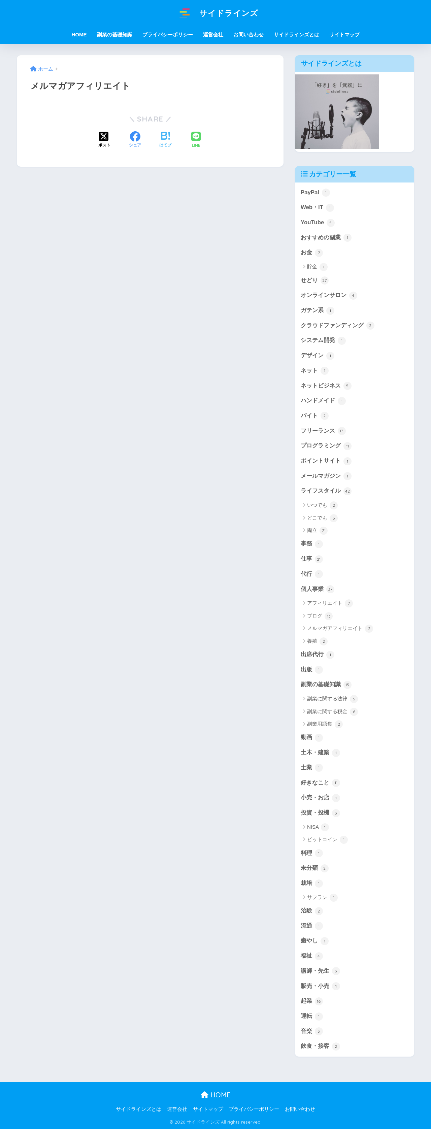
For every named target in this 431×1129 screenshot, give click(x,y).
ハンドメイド (323, 401)
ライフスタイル (326, 491)
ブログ (320, 616)
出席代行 (317, 655)
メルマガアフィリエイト (340, 629)
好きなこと (320, 783)
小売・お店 (320, 798)
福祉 (312, 956)
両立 (317, 531)
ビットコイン (327, 840)
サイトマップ (344, 34)
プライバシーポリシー (167, 34)
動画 (312, 738)
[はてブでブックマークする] (165, 140)
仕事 (312, 559)
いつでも (322, 505)
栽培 (312, 883)
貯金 (317, 267)
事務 (312, 544)
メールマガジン (326, 476)
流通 (312, 926)
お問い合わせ (248, 34)
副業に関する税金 (332, 712)
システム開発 (323, 341)
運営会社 (213, 34)
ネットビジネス (326, 386)
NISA (318, 827)
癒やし (315, 941)
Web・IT (317, 208)
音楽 (312, 1031)
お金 (312, 253)
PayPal (315, 193)
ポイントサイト (326, 461)
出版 (312, 670)
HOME (216, 1095)
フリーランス (323, 431)
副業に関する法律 (332, 699)
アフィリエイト (330, 603)
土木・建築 (320, 753)
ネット (315, 371)
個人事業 (317, 589)
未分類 (315, 868)
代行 (312, 574)
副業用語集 (325, 724)
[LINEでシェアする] (196, 140)
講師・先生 (320, 971)
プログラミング (326, 446)
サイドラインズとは (296, 34)
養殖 (317, 641)
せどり (315, 280)
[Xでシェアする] (104, 140)
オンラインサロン (329, 296)
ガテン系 (317, 311)
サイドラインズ (215, 13)
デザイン (317, 356)
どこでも (322, 518)
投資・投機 (320, 813)
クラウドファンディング (337, 326)
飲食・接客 (320, 1046)
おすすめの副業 (326, 238)
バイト (315, 416)
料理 (312, 853)
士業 (312, 768)
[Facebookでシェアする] (135, 140)
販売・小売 (320, 986)
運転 (312, 1016)
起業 (312, 1001)
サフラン (322, 898)
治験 (312, 911)
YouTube (318, 223)
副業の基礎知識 (326, 685)
